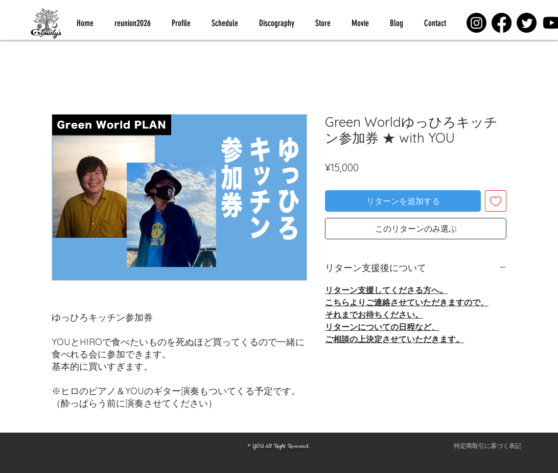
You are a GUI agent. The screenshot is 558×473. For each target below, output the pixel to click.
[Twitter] (527, 23)
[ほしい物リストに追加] (495, 201)
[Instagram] (476, 23)
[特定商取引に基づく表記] (487, 446)
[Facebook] (501, 23)
